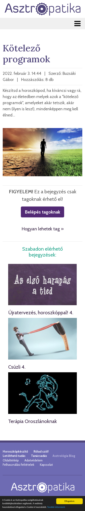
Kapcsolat (46, 464)
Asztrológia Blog (64, 456)
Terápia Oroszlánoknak (32, 421)
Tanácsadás (39, 456)
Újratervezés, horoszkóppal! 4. (40, 313)
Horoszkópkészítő (15, 451)
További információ (56, 507)
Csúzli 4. (16, 367)
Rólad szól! (41, 451)
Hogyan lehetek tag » (43, 229)
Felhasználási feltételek (18, 464)
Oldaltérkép (11, 460)
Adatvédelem (33, 460)
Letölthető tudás (14, 456)
